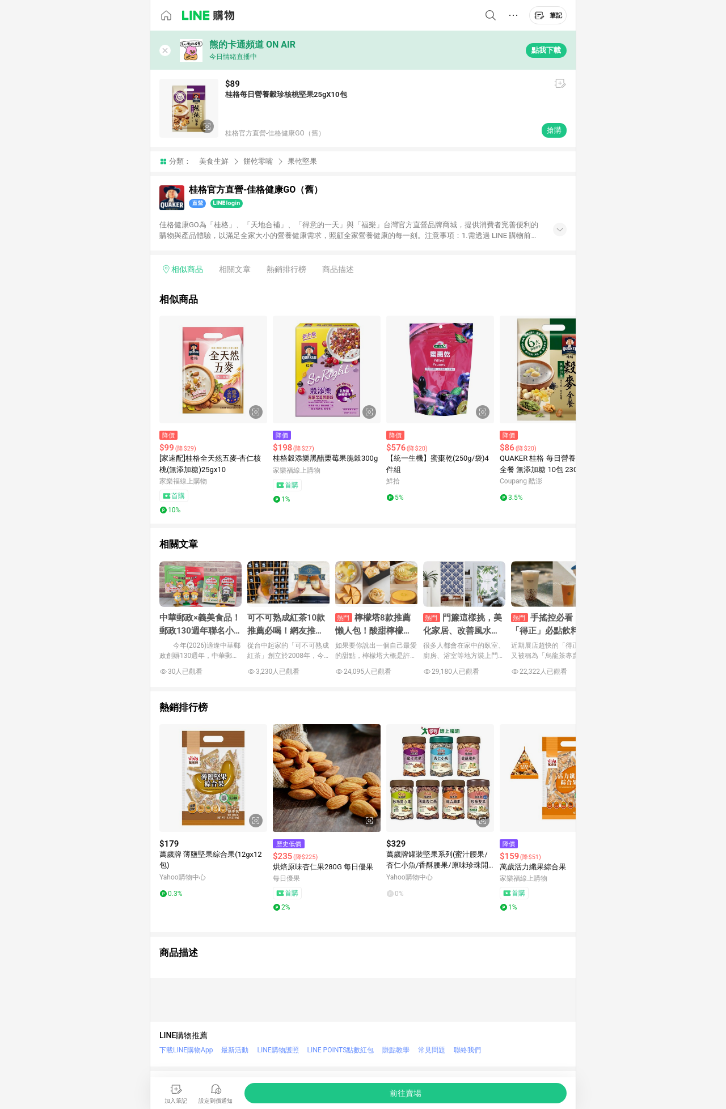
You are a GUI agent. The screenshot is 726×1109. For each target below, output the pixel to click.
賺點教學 (396, 1050)
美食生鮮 (214, 161)
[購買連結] (405, 1093)
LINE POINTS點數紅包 (340, 1050)
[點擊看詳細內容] (213, 369)
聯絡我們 (467, 1050)
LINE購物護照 (277, 1050)
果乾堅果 (302, 161)
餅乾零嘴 (258, 161)
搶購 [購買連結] (554, 130)
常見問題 (431, 1050)
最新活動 (234, 1050)
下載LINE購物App (186, 1050)
